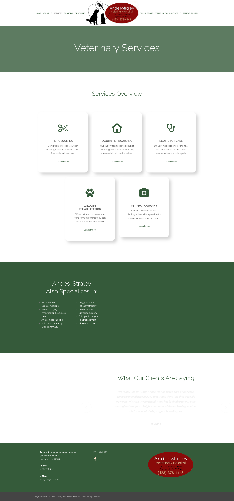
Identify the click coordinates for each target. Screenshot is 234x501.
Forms (158, 13)
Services (58, 13)
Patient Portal (190, 13)
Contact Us (175, 13)
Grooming (80, 13)
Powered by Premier (91, 497)
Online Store (146, 13)
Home (38, 13)
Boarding (68, 13)
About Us (47, 13)
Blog (165, 13)
